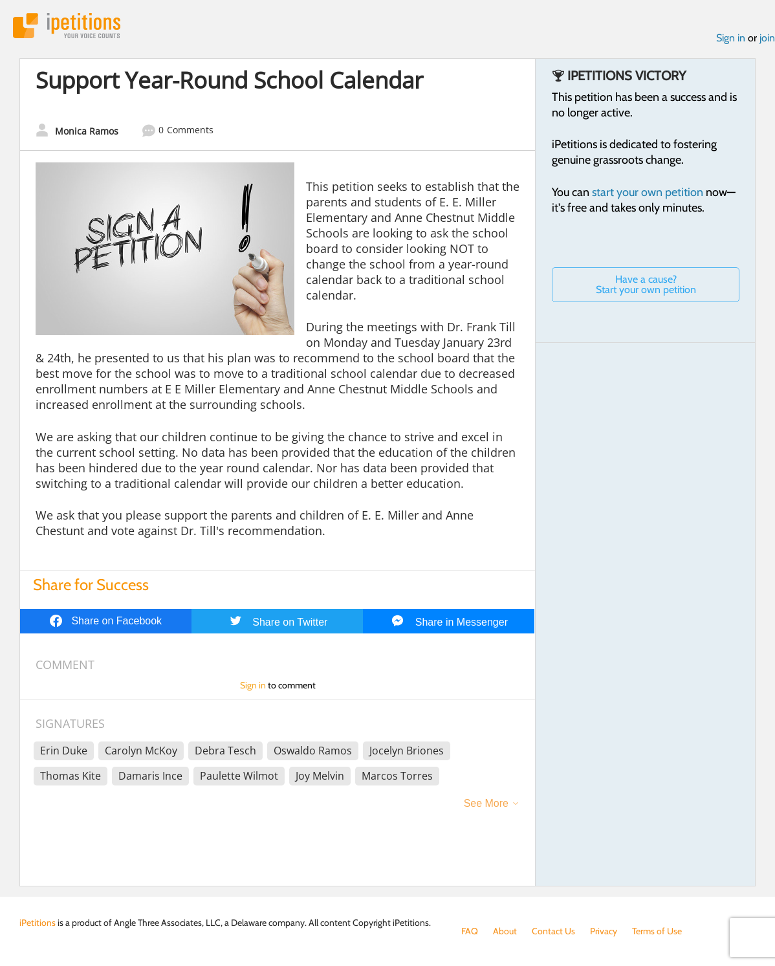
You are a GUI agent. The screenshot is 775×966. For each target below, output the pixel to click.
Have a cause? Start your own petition (646, 284)
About (505, 931)
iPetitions (66, 25)
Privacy (603, 931)
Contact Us (553, 931)
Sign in (730, 38)
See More (486, 803)
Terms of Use (657, 931)
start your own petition (647, 192)
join (767, 38)
